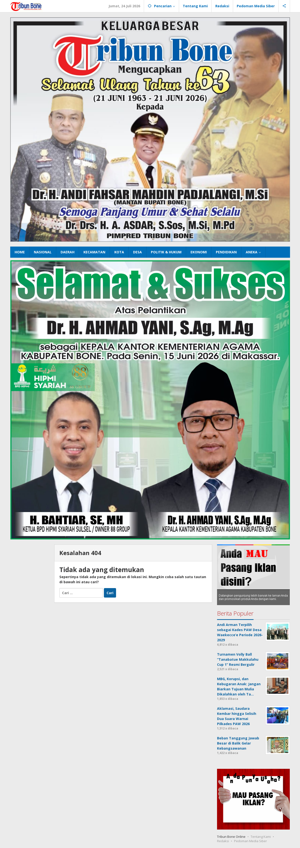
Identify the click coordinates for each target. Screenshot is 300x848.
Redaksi (223, 841)
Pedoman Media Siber (250, 841)
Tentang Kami (261, 836)
